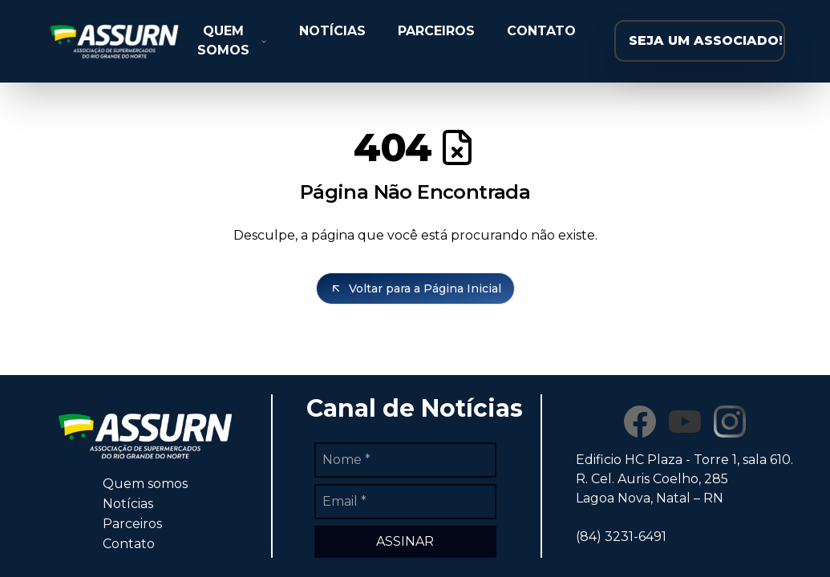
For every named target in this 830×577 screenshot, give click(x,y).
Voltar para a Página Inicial (415, 288)
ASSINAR (405, 541)
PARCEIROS (436, 30)
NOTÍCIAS (332, 30)
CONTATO (541, 30)
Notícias (128, 503)
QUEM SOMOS (232, 40)
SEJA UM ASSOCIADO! (706, 40)
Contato (129, 543)
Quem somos (145, 483)
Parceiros (132, 523)
